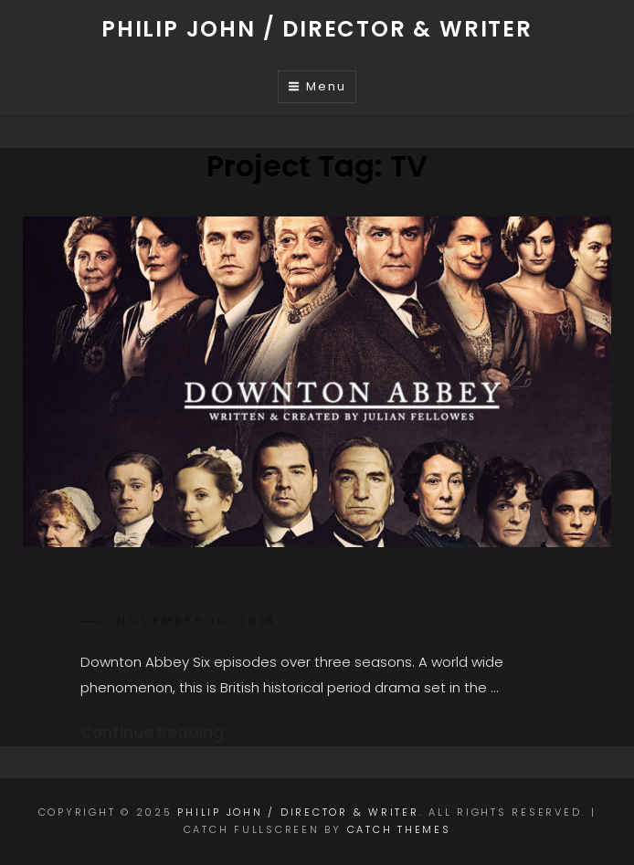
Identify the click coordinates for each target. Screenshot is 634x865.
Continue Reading (152, 733)
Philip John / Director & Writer (317, 29)
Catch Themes (399, 829)
